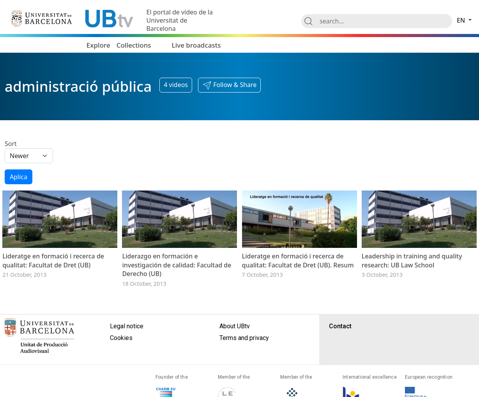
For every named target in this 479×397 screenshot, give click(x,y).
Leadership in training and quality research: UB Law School (412, 260)
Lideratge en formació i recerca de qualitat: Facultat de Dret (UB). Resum (298, 260)
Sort (11, 143)
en (462, 20)
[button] (229, 85)
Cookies (121, 338)
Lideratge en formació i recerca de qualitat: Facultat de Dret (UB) (53, 260)
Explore (98, 45)
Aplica (18, 177)
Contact (340, 326)
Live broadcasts (196, 45)
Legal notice (126, 326)
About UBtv (234, 326)
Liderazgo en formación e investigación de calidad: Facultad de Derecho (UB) (176, 265)
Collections (134, 45)
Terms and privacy (244, 338)
